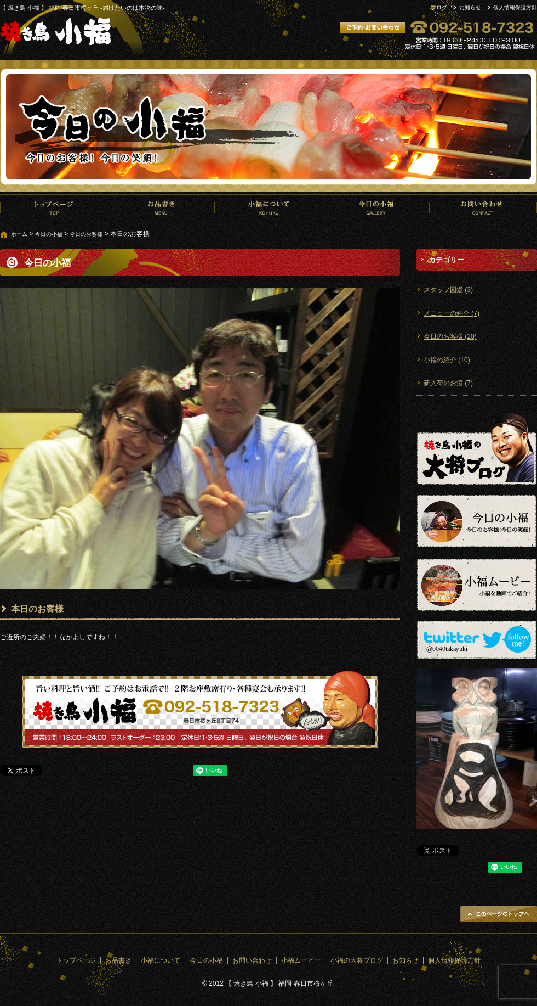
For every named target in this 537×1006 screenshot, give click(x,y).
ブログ (439, 7)
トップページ (53, 207)
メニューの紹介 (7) (451, 313)
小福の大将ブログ (356, 960)
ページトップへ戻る (498, 914)
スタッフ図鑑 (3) (448, 290)
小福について (268, 207)
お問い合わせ (483, 207)
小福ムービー (301, 960)
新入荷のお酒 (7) (448, 383)
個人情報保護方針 (515, 7)
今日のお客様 (86, 234)
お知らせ (470, 7)
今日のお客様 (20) (450, 336)
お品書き (161, 207)
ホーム (19, 234)
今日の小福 (376, 207)
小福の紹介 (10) (447, 360)
